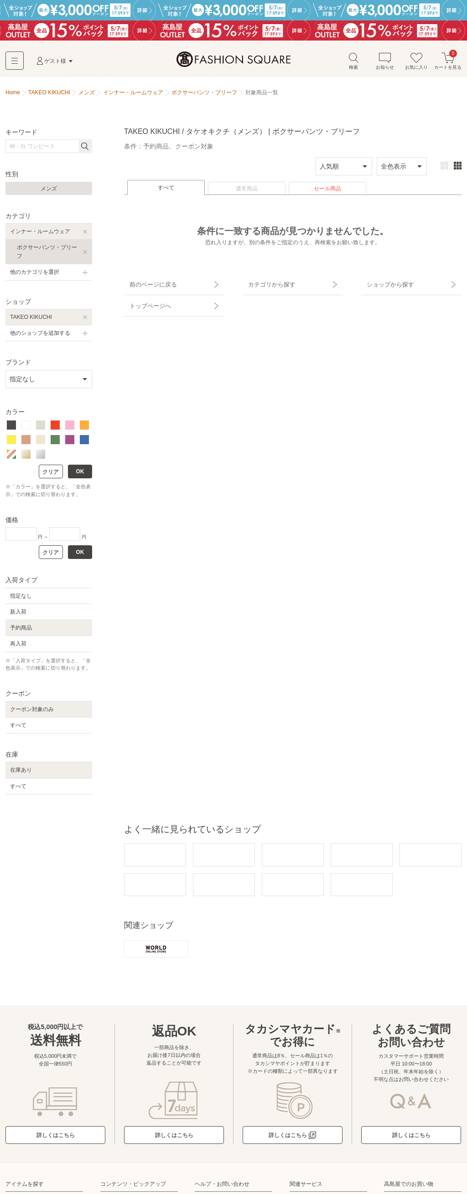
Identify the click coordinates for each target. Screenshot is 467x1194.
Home (12, 95)
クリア (50, 474)
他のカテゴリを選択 (34, 274)
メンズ (49, 191)
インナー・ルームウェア (40, 234)
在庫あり (21, 772)
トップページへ (145, 300)
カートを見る (448, 63)
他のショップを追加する (40, 335)
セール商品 (327, 191)
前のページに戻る (148, 284)
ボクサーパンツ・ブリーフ (47, 253)
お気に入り (416, 63)
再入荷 (18, 646)
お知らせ (385, 63)
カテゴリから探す (267, 284)
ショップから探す (385, 284)
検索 (353, 63)
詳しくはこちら (55, 1136)
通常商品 (247, 191)
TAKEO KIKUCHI (31, 319)
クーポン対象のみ (32, 711)
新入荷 (18, 614)
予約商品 (21, 630)
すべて (166, 190)
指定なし (21, 598)
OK (80, 474)
